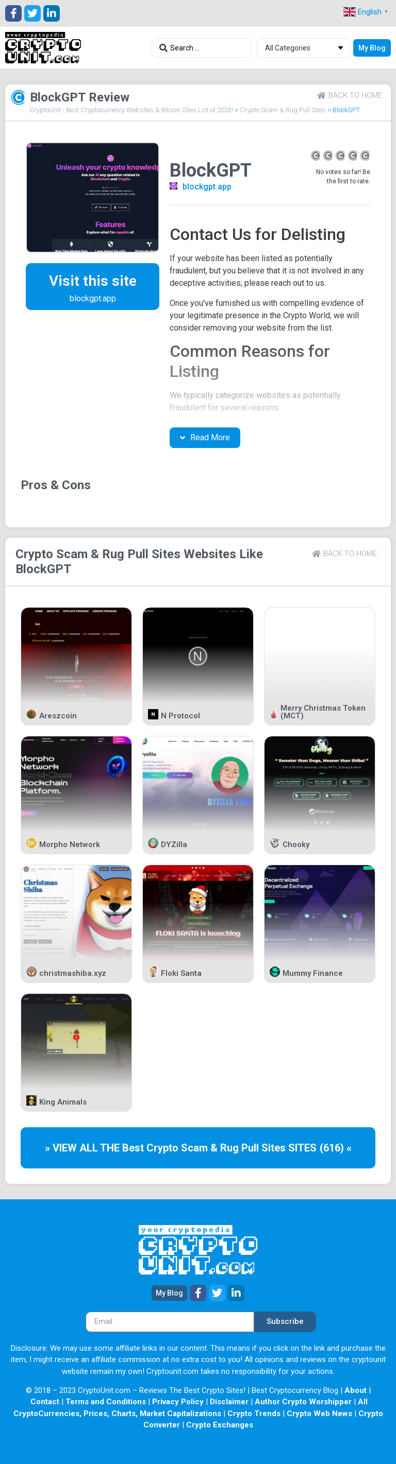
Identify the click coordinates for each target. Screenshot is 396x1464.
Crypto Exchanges (219, 1424)
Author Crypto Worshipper (303, 1401)
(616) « (336, 1148)
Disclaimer (229, 1401)
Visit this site (93, 280)
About (355, 1390)
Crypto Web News (319, 1413)
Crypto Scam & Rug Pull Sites (283, 110)
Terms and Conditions (105, 1401)
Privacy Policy (178, 1401)
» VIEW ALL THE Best (95, 1148)
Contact (44, 1401)
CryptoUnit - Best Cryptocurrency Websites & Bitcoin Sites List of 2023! (131, 110)
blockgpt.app (207, 187)
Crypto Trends (253, 1413)
